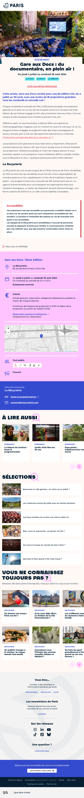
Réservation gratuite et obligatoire (30, 314)
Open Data (71, 780)
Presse (61, 780)
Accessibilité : (40, 780)
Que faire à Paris (22, 792)
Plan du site (52, 784)
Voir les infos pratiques (42, 86)
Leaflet (56, 351)
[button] (41, 336)
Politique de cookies (35, 784)
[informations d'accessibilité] (27, 365)
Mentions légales (15, 780)
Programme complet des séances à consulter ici (27, 137)
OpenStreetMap (68, 351)
